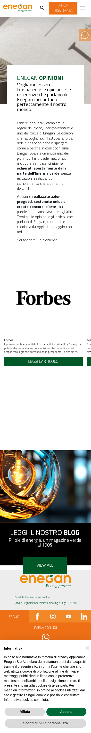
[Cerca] (42, 8)
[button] (63, 8)
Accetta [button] (66, 712)
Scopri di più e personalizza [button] (45, 723)
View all (45, 565)
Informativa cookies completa (26, 700)
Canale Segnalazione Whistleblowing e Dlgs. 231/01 (45, 602)
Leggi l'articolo (43, 361)
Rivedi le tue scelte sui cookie (32, 597)
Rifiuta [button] (24, 712)
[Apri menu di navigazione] (82, 8)
